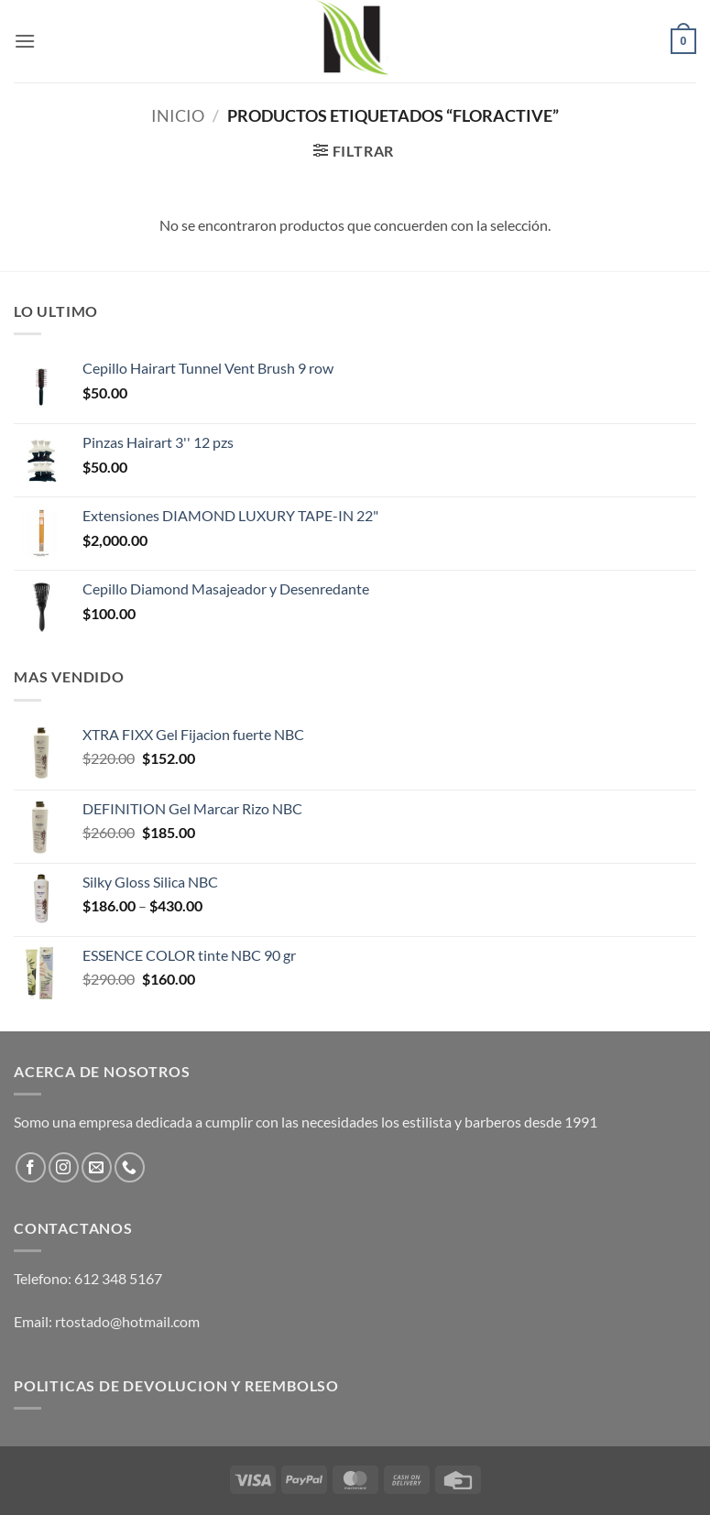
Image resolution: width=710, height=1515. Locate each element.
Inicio (177, 115)
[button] (25, 40)
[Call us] (130, 1167)
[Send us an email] (97, 1167)
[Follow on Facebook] (31, 1167)
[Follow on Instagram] (64, 1167)
